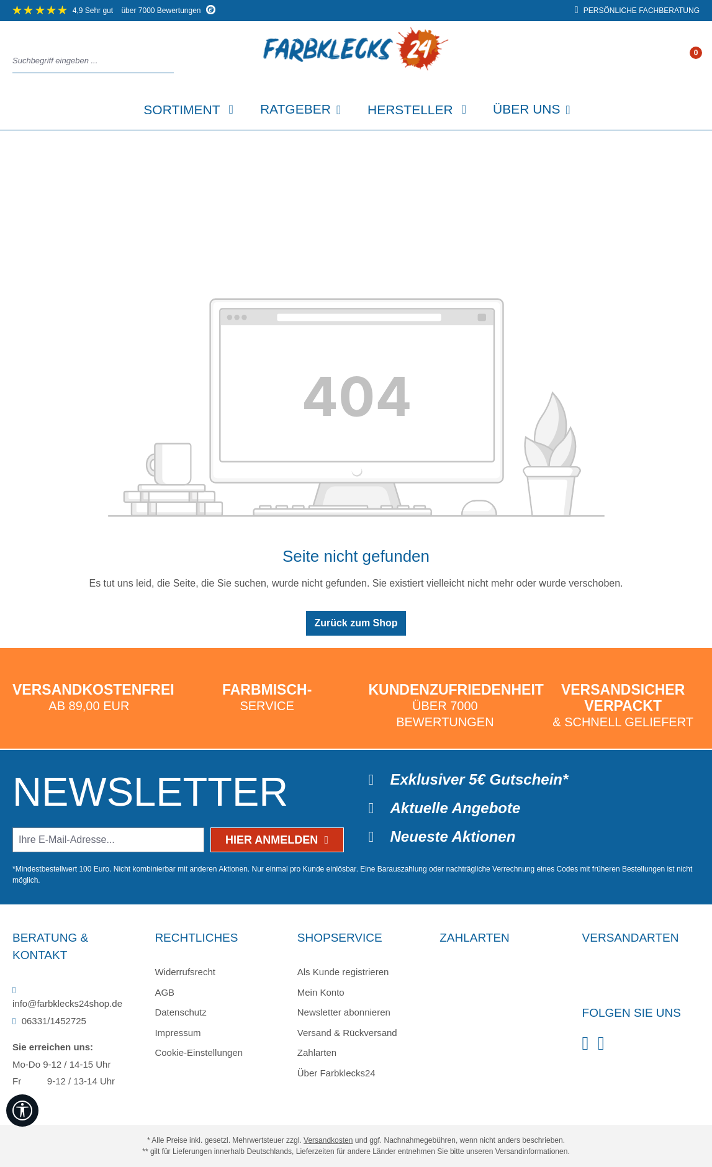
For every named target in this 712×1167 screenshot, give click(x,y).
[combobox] (89, 61)
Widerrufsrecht (185, 971)
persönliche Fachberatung (637, 10)
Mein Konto (321, 992)
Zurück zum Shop (355, 623)
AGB (164, 992)
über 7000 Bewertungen (113, 10)
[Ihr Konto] (683, 61)
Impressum (178, 1032)
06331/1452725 (49, 1021)
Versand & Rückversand (347, 1032)
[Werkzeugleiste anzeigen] (22, 1110)
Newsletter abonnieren (343, 1012)
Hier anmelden (276, 840)
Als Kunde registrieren (343, 971)
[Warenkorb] (695, 61)
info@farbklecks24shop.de (67, 997)
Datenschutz (180, 1012)
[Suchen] (170, 61)
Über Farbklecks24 (336, 1073)
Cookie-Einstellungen (199, 1052)
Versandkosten (328, 1140)
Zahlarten (316, 1052)
